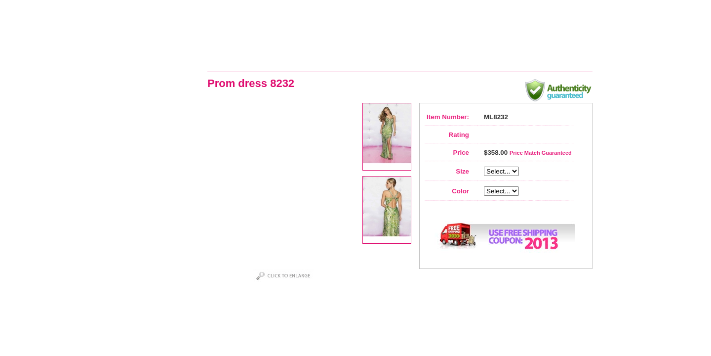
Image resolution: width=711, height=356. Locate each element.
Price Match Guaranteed (541, 153)
